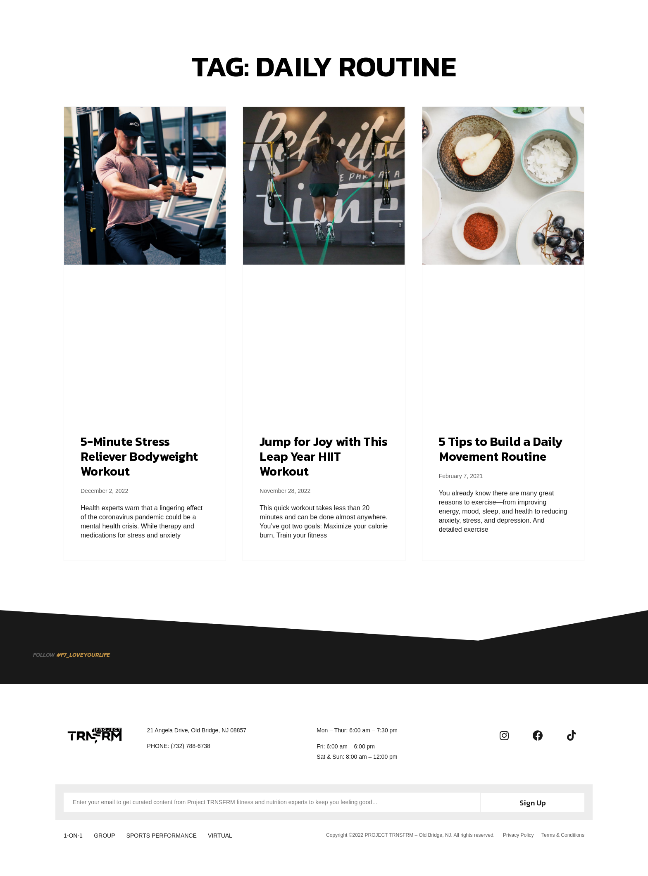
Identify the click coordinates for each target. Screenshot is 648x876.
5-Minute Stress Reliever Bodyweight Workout (139, 456)
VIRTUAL (229, 834)
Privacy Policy (517, 834)
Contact (424, 17)
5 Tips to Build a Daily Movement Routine (501, 449)
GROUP (107, 834)
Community (380, 17)
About (339, 17)
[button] (615, 17)
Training (250, 17)
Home (215, 17)
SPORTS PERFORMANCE (168, 834)
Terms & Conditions (562, 834)
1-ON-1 (73, 834)
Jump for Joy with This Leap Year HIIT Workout (324, 456)
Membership (296, 17)
